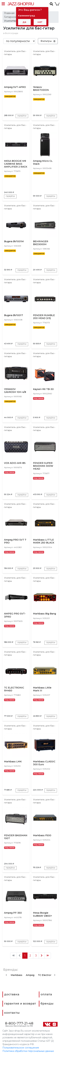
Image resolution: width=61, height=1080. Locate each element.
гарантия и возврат (20, 1027)
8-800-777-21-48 (19, 1047)
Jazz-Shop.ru (20, 3)
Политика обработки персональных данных (28, 1075)
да (24, 21)
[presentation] (6, 998)
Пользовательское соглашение (20, 1071)
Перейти (10, 117)
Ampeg (30, 999)
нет (40, 21)
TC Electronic (46, 999)
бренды (47, 1027)
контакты (12, 1036)
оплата (46, 1018)
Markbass (16, 999)
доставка (11, 1018)
